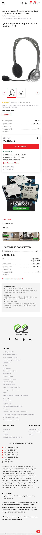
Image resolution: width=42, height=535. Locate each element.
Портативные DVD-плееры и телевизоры (15, 395)
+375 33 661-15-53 (11, 457)
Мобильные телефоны (9, 371)
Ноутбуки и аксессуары (10, 357)
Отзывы (31, 434)
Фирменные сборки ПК (10, 354)
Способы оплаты (34, 429)
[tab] (21, 219)
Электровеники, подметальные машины (15, 411)
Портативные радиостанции (11, 387)
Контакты (5, 434)
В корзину (21, 146)
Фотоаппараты (7, 373)
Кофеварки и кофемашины (11, 390)
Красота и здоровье (9, 382)
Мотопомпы (6, 409)
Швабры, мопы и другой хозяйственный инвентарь (18, 414)
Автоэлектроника (8, 376)
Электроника (7, 362)
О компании (6, 429)
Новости (5, 432)
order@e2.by (8, 462)
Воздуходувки (7, 403)
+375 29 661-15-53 (11, 455)
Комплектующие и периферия (12, 360)
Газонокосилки (7, 401)
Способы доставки (34, 432)
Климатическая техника (10, 379)
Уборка (5, 365)
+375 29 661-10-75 (11, 450)
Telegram (6, 459)
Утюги (4, 392)
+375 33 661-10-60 (11, 448)
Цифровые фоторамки (9, 384)
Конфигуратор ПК (8, 352)
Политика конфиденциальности (12, 437)
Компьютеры (7, 368)
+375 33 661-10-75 (11, 452)
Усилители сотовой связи (10, 417)
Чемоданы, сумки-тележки (11, 420)
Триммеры (6, 398)
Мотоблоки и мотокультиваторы (12, 406)
